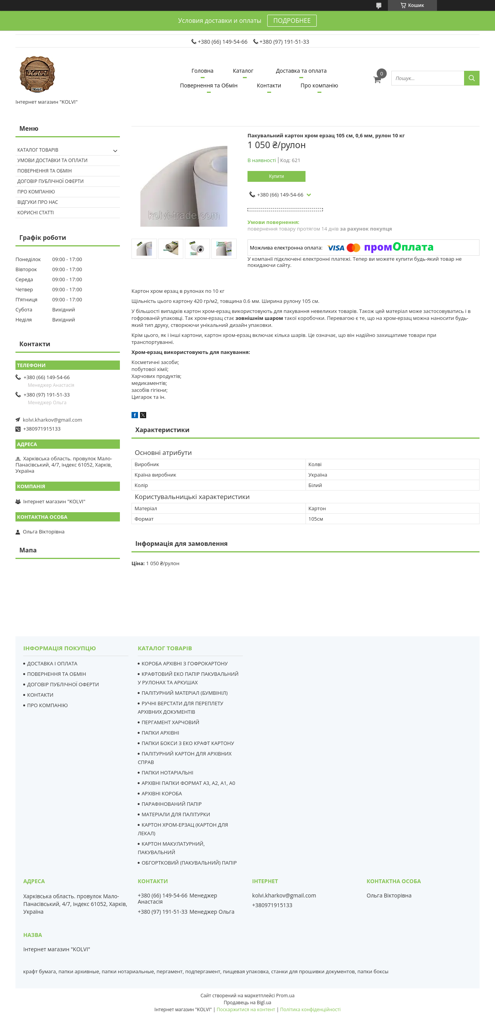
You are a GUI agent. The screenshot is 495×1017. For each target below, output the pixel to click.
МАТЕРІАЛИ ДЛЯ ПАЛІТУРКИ (176, 814)
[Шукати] (472, 78)
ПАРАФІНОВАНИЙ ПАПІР (171, 803)
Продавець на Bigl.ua (247, 1002)
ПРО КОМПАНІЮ (47, 705)
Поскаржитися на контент (246, 1009)
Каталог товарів (37, 150)
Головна (202, 70)
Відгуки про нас (37, 202)
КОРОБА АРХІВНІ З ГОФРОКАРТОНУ (185, 663)
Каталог (243, 70)
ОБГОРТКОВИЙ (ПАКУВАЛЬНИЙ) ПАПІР (189, 862)
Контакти (269, 85)
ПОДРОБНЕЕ (292, 20)
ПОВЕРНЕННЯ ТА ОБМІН (56, 673)
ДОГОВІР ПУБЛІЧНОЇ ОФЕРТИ (63, 684)
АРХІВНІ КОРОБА (162, 793)
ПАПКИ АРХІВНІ (160, 732)
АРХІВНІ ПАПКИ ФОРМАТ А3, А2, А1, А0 (188, 782)
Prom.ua (285, 995)
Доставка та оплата (301, 70)
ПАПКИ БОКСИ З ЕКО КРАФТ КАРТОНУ (188, 743)
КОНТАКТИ (40, 694)
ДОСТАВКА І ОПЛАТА (52, 663)
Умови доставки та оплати (52, 160)
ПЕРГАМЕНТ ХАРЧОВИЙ (170, 722)
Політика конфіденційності (310, 1009)
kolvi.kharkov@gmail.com (52, 420)
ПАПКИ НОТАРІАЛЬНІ (167, 772)
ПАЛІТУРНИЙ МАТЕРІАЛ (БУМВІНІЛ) (184, 692)
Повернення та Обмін (209, 85)
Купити (276, 176)
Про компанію (319, 85)
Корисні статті (35, 212)
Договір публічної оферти (50, 181)
